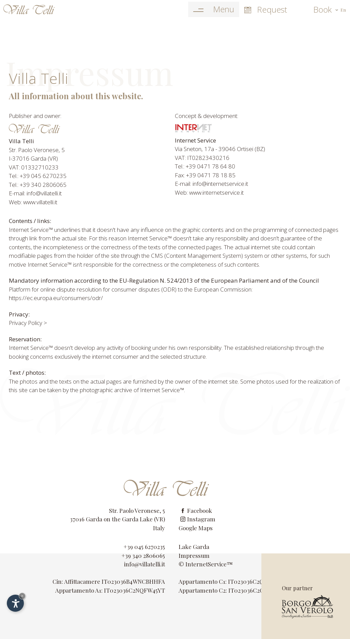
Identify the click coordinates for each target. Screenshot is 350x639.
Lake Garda (194, 546)
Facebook (196, 510)
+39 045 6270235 (144, 546)
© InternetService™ (206, 564)
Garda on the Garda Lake (119, 519)
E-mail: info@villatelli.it (35, 193)
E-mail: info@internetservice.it (211, 184)
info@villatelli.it (144, 564)
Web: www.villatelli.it (33, 202)
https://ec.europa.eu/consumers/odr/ (56, 298)
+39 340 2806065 (143, 555)
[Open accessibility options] (15, 603)
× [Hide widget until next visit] (22, 595)
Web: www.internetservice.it (209, 192)
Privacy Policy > (28, 323)
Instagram (197, 519)
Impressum (194, 555)
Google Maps (196, 528)
